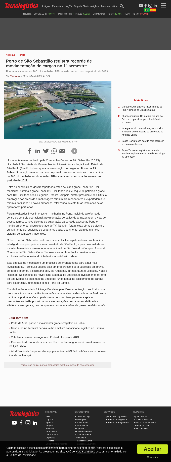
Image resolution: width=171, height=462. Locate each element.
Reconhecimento (83, 431)
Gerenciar (152, 457)
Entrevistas (51, 431)
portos (43, 365)
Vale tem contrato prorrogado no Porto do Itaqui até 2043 (45, 337)
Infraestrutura (81, 422)
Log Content (52, 434)
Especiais (57, 6)
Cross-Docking (82, 416)
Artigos (46, 6)
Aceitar (152, 449)
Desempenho (81, 419)
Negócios (79, 428)
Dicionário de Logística (116, 419)
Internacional (81, 425)
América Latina (109, 6)
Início (48, 416)
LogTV (68, 6)
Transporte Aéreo (83, 441)
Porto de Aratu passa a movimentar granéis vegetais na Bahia (47, 323)
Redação (14, 76)
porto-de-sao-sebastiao (82, 365)
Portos (21, 55)
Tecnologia (80, 437)
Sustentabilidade (83, 434)
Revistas (50, 441)
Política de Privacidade (145, 422)
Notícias (10, 55)
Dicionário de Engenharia (117, 422)
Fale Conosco (141, 428)
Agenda (49, 422)
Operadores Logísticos (116, 416)
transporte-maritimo (58, 365)
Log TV (49, 419)
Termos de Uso (141, 425)
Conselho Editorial (143, 419)
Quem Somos (140, 416)
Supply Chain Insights (86, 6)
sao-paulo (33, 365)
